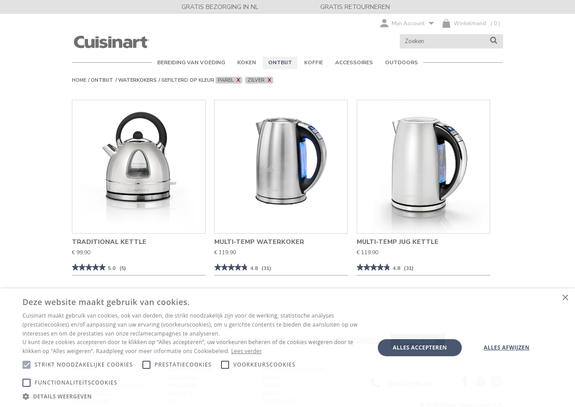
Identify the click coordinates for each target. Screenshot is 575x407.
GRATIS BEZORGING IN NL (219, 7)
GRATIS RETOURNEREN (355, 7)
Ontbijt (102, 80)
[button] (193, 396)
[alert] (287, 347)
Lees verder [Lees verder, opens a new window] (246, 351)
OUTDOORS (401, 62)
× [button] (565, 298)
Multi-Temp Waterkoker (259, 242)
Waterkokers (137, 80)
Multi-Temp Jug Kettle (397, 242)
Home (79, 80)
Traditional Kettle (109, 242)
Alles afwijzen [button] (507, 347)
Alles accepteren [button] (420, 347)
